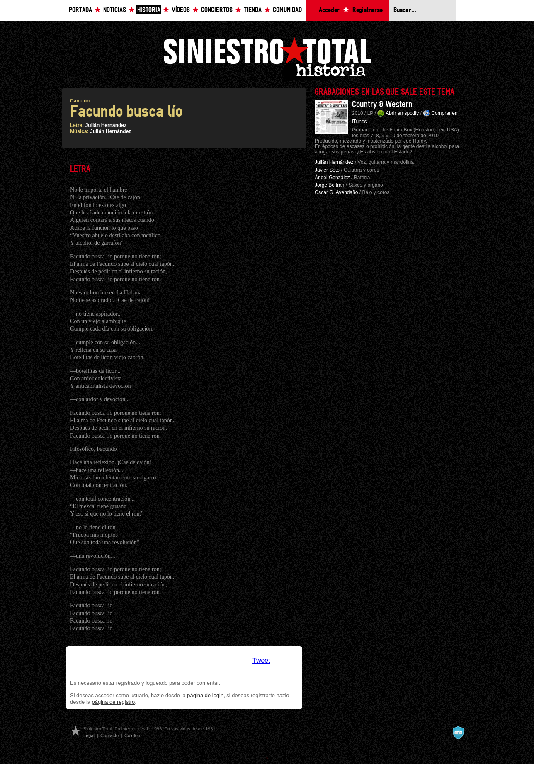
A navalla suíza (458, 732)
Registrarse (367, 10)
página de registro (113, 702)
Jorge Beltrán (329, 185)
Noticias (114, 10)
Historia (148, 10)
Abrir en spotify (402, 113)
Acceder (329, 10)
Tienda (253, 10)
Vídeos (181, 10)
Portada (80, 10)
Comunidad (287, 10)
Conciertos (217, 10)
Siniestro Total (267, 57)
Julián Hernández (105, 125)
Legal (89, 735)
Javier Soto (327, 170)
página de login (205, 695)
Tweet (261, 660)
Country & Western (382, 104)
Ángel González (332, 177)
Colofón (132, 735)
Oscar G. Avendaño (336, 192)
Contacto (109, 735)
